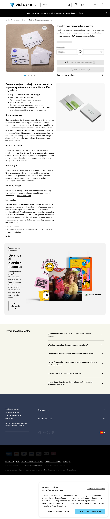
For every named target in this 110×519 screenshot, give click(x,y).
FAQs (9, 281)
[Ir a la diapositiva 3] (31, 75)
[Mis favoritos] (89, 4)
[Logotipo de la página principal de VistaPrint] (23, 5)
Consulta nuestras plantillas (80, 109)
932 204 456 (9, 507)
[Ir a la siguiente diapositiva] (107, 13)
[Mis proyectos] (83, 5)
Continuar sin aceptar (96, 489)
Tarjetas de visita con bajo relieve (40, 20)
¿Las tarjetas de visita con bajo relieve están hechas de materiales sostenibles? (70, 429)
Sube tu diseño (80, 116)
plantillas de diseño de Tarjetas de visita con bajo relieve (28, 275)
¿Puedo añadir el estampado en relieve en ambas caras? (71, 399)
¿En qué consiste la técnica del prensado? (65, 419)
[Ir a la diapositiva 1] (25, 75)
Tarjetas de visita (19, 20)
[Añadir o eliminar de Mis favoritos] (44, 28)
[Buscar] (69, 4)
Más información (24, 241)
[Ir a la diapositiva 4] (34, 75)
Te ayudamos (71, 456)
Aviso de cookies (58, 506)
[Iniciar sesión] (95, 4)
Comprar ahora (76, 13)
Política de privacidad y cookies (32, 507)
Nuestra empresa (71, 464)
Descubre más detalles (85, 36)
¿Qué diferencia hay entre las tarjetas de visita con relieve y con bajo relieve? (72, 409)
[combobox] (54, 4)
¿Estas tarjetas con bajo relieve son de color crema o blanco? (69, 380)
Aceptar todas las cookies (90, 511)
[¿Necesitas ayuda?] (76, 4)
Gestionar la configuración (58, 511)
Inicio (8, 20)
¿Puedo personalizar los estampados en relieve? (68, 391)
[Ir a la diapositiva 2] (28, 75)
